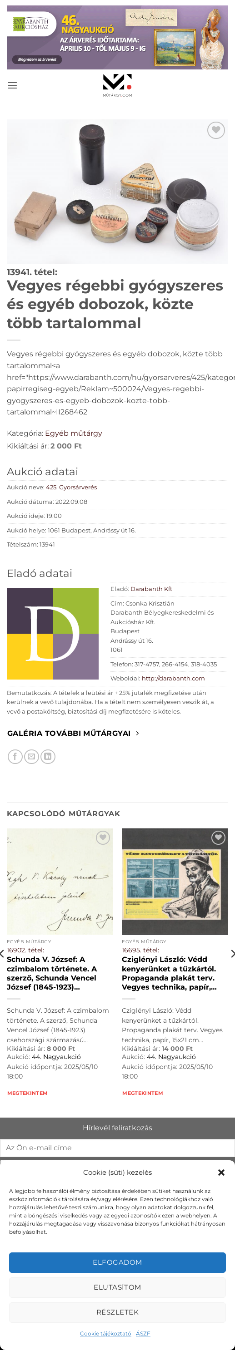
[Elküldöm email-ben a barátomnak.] (31, 756)
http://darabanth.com (173, 678)
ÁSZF (143, 1333)
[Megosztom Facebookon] (15, 756)
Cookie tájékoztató (105, 1333)
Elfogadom (117, 1262)
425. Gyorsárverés (71, 487)
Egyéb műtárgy (73, 433)
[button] (221, 1172)
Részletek (117, 1312)
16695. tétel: (140, 950)
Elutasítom (117, 1287)
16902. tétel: (25, 950)
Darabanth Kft (151, 589)
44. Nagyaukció (56, 1056)
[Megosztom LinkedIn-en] (47, 756)
